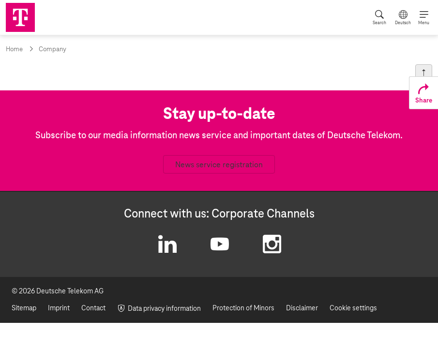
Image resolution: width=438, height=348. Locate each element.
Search (379, 22)
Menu (423, 22)
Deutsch (403, 22)
